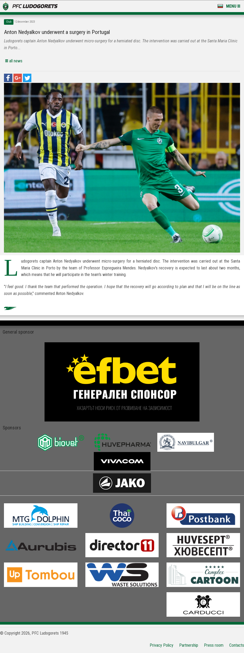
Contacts (236, 645)
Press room (213, 645)
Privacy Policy (161, 645)
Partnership (188, 645)
